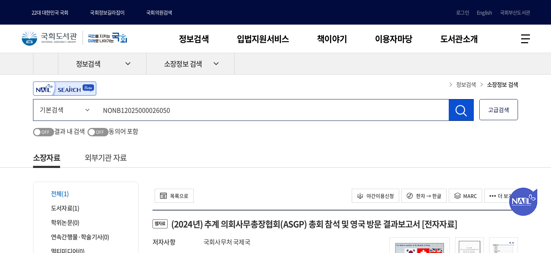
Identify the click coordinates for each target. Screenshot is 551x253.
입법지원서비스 (263, 38)
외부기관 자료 (106, 157)
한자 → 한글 (424, 195)
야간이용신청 (375, 195)
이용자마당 (393, 38)
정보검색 (194, 38)
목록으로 (174, 195)
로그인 (462, 12)
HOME (45, 63)
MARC (465, 195)
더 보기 (501, 195)
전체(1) (55, 193)
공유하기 (512, 63)
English (484, 12)
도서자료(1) (60, 207)
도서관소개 (459, 38)
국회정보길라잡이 (107, 12)
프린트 (488, 63)
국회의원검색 (159, 12)
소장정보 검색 (183, 64)
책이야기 (332, 38)
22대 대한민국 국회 (50, 12)
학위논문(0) (60, 222)
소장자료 (46, 157)
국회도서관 (49, 37)
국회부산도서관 (515, 12)
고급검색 (498, 109)
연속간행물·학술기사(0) (75, 236)
